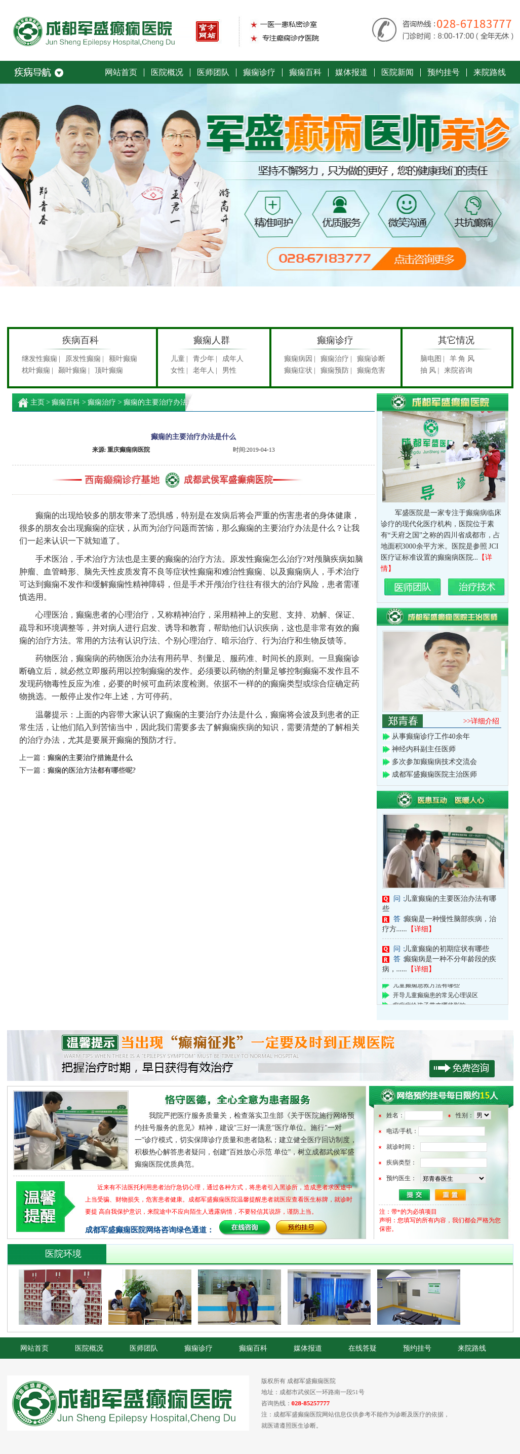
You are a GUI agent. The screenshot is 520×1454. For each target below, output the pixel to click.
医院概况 (167, 72)
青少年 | (205, 358)
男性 (229, 370)
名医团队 (413, 587)
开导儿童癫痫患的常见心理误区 (435, 996)
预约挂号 (443, 72)
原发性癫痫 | (84, 358)
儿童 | (179, 358)
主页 (37, 402)
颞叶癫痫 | (74, 370)
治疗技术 (477, 587)
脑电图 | (432, 358)
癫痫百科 (305, 72)
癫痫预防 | (336, 370)
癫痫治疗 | (336, 358)
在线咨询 (245, 1228)
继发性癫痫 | (41, 358)
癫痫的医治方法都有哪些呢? (92, 770)
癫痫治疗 (102, 402)
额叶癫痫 (123, 358)
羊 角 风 (462, 358)
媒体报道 (351, 72)
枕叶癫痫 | (37, 370)
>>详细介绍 (481, 721)
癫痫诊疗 (259, 72)
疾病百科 (80, 340)
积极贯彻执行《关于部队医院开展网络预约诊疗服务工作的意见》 (260, 1055)
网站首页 (121, 72)
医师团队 (213, 72)
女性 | (179, 370)
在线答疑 (362, 1348)
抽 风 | (429, 370)
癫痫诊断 (371, 358)
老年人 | (205, 370)
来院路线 (489, 72)
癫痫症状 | (299, 370)
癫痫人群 (211, 340)
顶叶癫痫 (109, 370)
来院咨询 (458, 370)
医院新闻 (397, 72)
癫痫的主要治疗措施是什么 (90, 757)
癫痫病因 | (299, 358)
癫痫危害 (371, 370)
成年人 (233, 358)
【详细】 (421, 929)
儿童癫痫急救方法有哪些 (426, 986)
